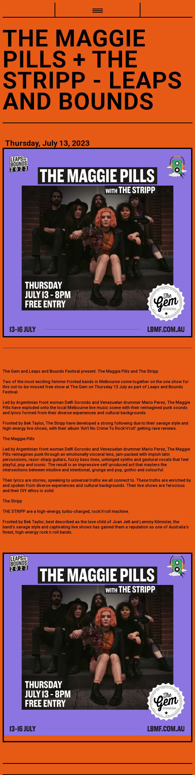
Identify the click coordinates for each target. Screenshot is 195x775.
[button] (97, 10)
